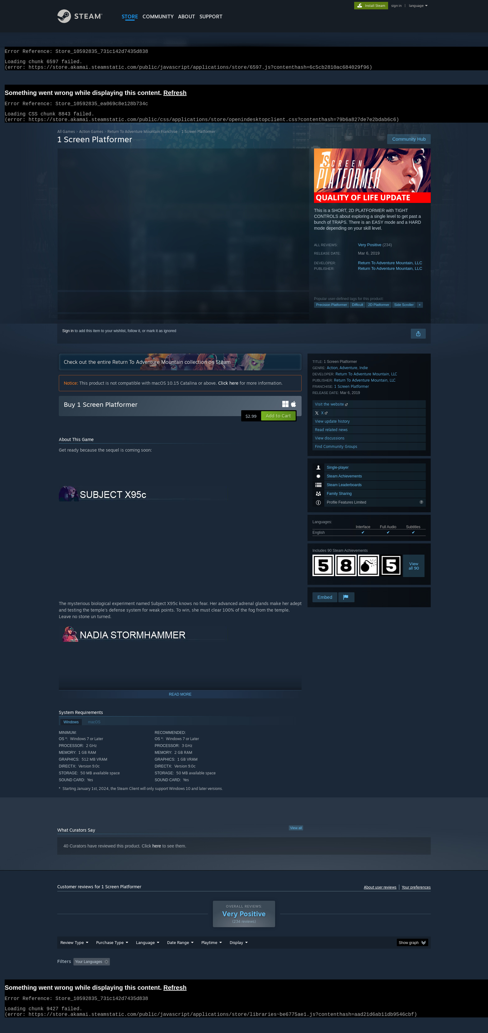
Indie (363, 504)
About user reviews (380, 894)
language (416, 5)
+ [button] (419, 312)
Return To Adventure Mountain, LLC (390, 270)
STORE (130, 16)
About (186, 16)
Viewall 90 (414, 468)
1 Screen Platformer (351, 522)
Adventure (348, 504)
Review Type (72, 954)
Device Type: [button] (376, 973)
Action (332, 504)
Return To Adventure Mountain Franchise (142, 139)
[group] (244, 974)
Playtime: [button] (199, 973)
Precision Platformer (331, 312)
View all (296, 835)
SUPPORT (211, 16)
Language (145, 954)
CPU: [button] (328, 973)
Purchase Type (110, 954)
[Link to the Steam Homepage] (84, 21)
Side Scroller (404, 312)
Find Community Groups (336, 582)
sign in (396, 5)
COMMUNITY (158, 16)
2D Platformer (378, 312)
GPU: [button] (349, 973)
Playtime (209, 954)
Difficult (357, 312)
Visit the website (332, 540)
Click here (228, 390)
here (156, 853)
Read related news (331, 566)
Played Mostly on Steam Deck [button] (244, 973)
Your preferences (416, 894)
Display (236, 954)
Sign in (68, 338)
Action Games (91, 139)
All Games (66, 139)
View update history (332, 557)
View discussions (330, 574)
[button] (278, 423)
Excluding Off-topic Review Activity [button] (151, 973)
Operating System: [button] (296, 973)
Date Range (178, 954)
